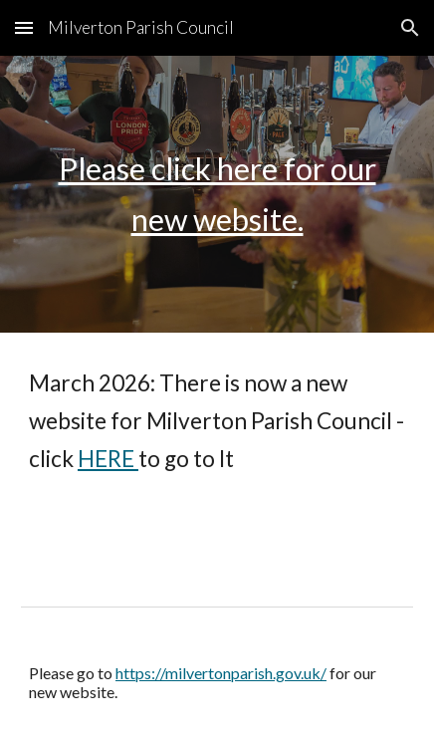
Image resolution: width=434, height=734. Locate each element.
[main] (217, 194)
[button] (24, 27)
